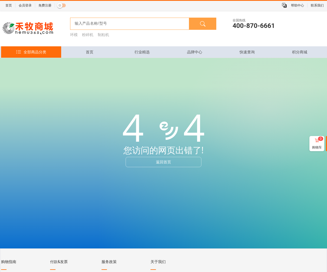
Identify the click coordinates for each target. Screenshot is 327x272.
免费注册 (44, 5)
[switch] (61, 5)
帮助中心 (297, 5)
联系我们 (317, 5)
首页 (8, 5)
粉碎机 (87, 35)
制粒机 (103, 35)
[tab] (89, 52)
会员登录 (25, 5)
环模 (74, 35)
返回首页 (163, 161)
